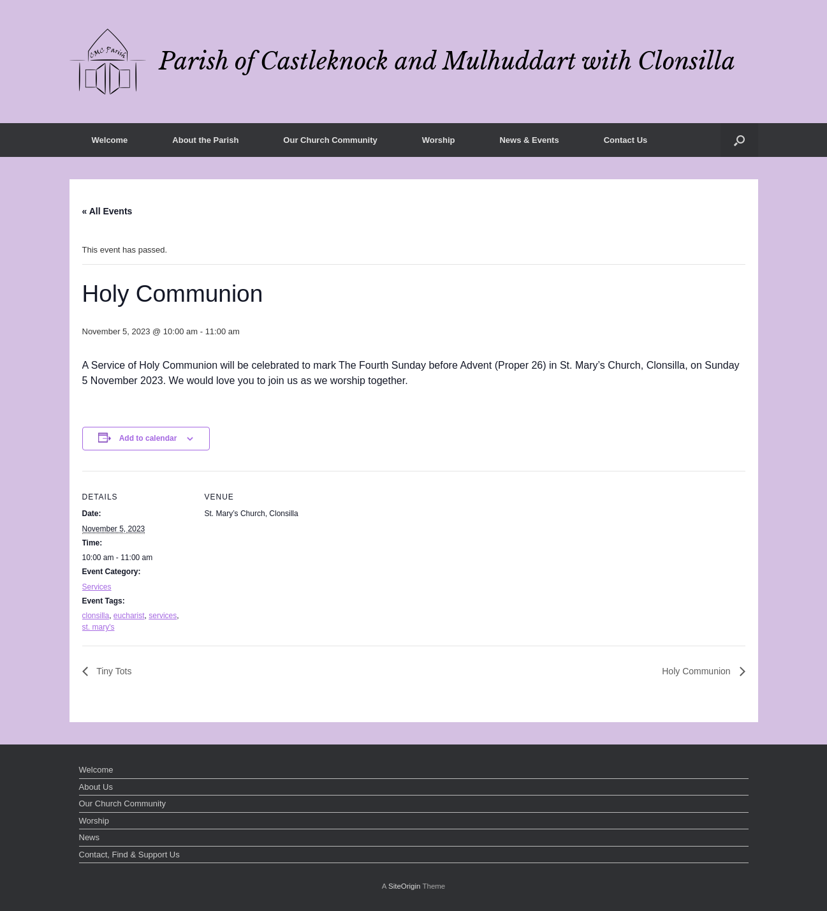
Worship (438, 140)
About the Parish (205, 140)
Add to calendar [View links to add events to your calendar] (148, 438)
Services (97, 586)
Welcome (110, 140)
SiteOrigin (404, 886)
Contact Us (626, 140)
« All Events (107, 211)
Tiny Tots (113, 671)
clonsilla (96, 615)
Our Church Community (330, 140)
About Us (96, 787)
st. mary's (98, 627)
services (163, 615)
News (89, 837)
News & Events (529, 140)
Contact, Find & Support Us (129, 854)
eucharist (129, 615)
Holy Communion (697, 671)
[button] (739, 140)
